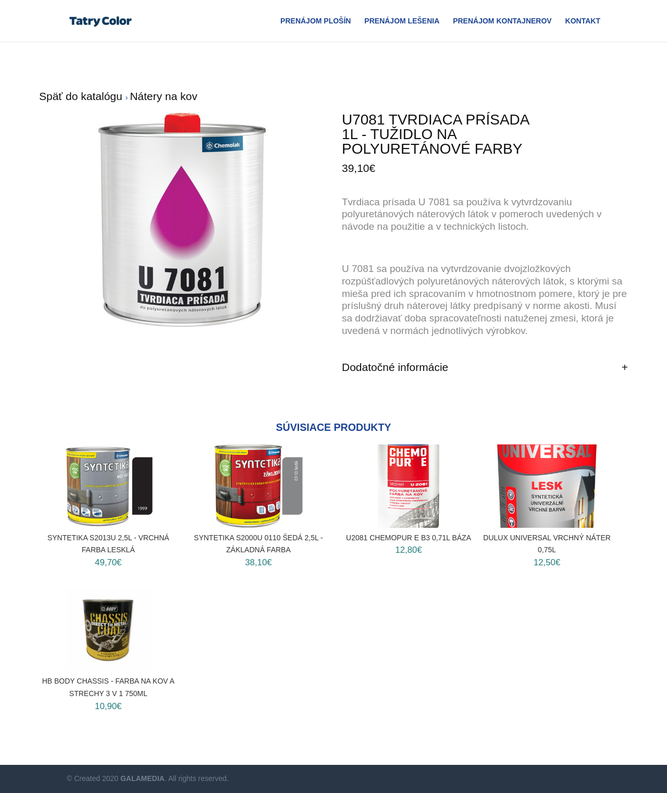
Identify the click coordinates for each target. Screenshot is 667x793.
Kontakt (582, 21)
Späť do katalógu (82, 96)
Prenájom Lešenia (401, 21)
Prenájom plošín (315, 21)
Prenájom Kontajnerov (502, 21)
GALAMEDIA (142, 778)
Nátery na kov (163, 96)
